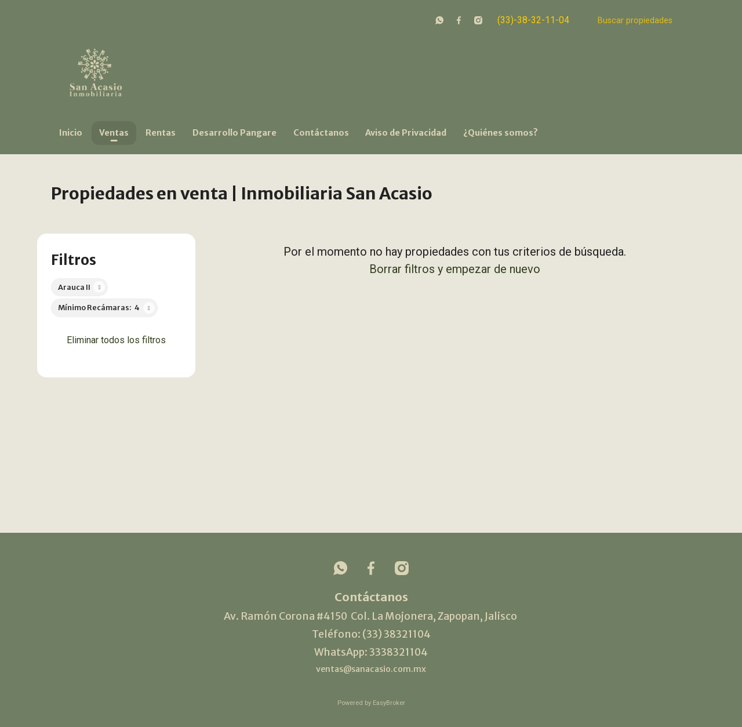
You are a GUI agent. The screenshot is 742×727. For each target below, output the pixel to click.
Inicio (70, 133)
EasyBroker (389, 703)
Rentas (161, 133)
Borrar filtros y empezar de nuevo (454, 269)
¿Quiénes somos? (500, 133)
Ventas (114, 133)
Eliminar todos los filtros (116, 340)
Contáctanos (321, 133)
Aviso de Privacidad (405, 133)
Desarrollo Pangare (234, 133)
